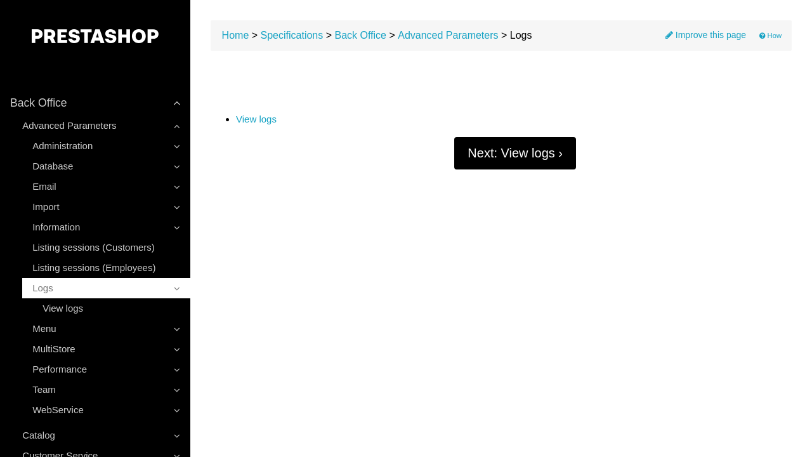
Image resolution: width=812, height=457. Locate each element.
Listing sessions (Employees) (93, 267)
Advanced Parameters (448, 35)
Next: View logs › (515, 153)
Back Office (360, 35)
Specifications (292, 35)
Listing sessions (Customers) (93, 247)
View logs (63, 308)
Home (235, 35)
